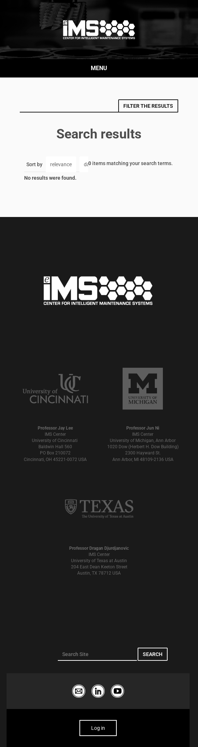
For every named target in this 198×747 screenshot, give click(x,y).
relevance (61, 164)
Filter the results (148, 106)
